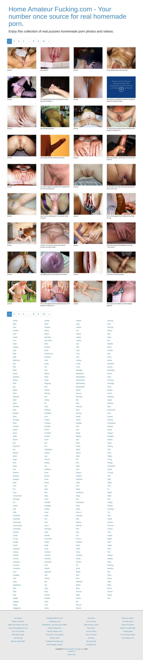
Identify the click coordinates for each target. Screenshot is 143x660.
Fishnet (47, 390)
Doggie (15, 598)
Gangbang (48, 449)
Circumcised (17, 496)
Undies (109, 535)
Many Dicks (91, 628)
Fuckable (48, 433)
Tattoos (109, 439)
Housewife (48, 539)
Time (109, 486)
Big (14, 387)
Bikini (15, 393)
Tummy (110, 529)
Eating (47, 330)
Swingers (110, 436)
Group (47, 482)
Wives (109, 588)
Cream (15, 545)
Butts (15, 482)
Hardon (47, 509)
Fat (46, 367)
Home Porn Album (127, 625)
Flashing (47, 410)
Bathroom (16, 360)
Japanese (48, 572)
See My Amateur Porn (54, 631)
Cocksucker (17, 522)
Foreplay (47, 423)
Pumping (79, 555)
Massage (79, 370)
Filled (46, 377)
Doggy (15, 605)
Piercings (79, 515)
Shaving (110, 321)
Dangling (16, 575)
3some (15, 321)
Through (110, 473)
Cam (14, 486)
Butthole (16, 473)
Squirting (110, 380)
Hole (46, 522)
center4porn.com (54, 621)
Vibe (109, 552)
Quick (78, 568)
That (109, 449)
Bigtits (15, 390)
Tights (109, 482)
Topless (110, 506)
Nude (78, 443)
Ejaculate (48, 337)
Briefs (15, 456)
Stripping (110, 397)
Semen (78, 598)
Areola (15, 337)
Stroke (109, 400)
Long (77, 354)
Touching (110, 509)
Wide (109, 582)
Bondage (16, 420)
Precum (78, 539)
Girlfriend (48, 469)
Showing (110, 327)
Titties (109, 496)
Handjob (47, 502)
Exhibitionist (49, 354)
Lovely (78, 363)
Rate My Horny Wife (18, 641)
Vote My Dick (18, 638)
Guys (46, 489)
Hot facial (48, 529)
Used (109, 542)
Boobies (16, 426)
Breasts (15, 453)
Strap (109, 387)
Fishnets (47, 393)
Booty (15, 433)
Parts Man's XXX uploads (54, 635)
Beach (15, 373)
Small (109, 347)
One (77, 463)
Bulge (15, 459)
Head (46, 512)
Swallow (110, 426)
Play (77, 519)
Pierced (78, 512)
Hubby (47, 542)
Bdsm (15, 370)
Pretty (78, 545)
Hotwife (47, 535)
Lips (77, 344)
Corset (15, 535)
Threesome (111, 466)
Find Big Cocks (91, 644)
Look (77, 357)
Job (46, 585)
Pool (77, 529)
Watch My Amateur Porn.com (18, 625)
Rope (78, 588)
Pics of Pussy (91, 621)
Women (110, 591)
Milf (77, 400)
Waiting (110, 558)
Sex (77, 601)
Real (77, 575)
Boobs (15, 430)
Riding (78, 585)
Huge (46, 545)
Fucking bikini (127, 631)
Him (46, 519)
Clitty (14, 512)
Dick (14, 588)
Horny (47, 525)
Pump (78, 552)
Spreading (111, 370)
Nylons (78, 453)
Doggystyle (17, 608)
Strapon (110, 390)
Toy (108, 512)
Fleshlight (48, 413)
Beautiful (16, 377)
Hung (46, 549)
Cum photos (18, 618)
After (14, 324)
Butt (14, 469)
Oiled (78, 456)
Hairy (46, 496)
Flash (46, 406)
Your (109, 598)
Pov (77, 535)
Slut (108, 340)
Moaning (79, 406)
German (47, 459)
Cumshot (16, 565)
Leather (78, 321)
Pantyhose (79, 492)
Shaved (78, 605)
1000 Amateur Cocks (91, 625)
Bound (15, 439)
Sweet (109, 430)
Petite (78, 509)
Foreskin (47, 426)
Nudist (78, 446)
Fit (45, 403)
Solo (109, 354)
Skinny (109, 330)
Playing (78, 522)
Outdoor (79, 476)
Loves (78, 367)
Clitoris (15, 506)
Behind (15, 380)
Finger (47, 380)
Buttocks (16, 476)
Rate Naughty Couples (54, 644)
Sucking (110, 420)
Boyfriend (16, 446)
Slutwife (110, 344)
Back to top (71, 654)
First (46, 387)
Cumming (16, 562)
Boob (15, 423)
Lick (77, 330)
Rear (77, 578)
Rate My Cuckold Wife (127, 628)
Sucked (110, 416)
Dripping (47, 327)
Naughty (79, 423)
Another (15, 330)
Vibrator (110, 555)
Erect (46, 344)
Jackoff (47, 568)
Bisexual (16, 397)
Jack (46, 565)
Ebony (47, 334)
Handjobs (48, 506)
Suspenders (111, 423)
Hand (46, 499)
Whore (109, 578)
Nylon (78, 449)
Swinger (110, 433)
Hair (46, 492)
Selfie (78, 595)
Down (46, 324)
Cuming (15, 558)
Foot (46, 416)
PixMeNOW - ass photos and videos (54, 625)
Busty (15, 466)
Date (14, 578)
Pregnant (79, 542)
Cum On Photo (91, 631)
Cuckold (16, 555)
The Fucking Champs (127, 635)
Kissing (47, 595)
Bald (14, 354)
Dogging (16, 601)
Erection (47, 347)
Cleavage (16, 499)
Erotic (46, 350)
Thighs (109, 456)
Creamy (15, 552)
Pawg (78, 496)
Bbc (14, 363)
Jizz (46, 582)
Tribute (109, 519)
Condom (16, 532)
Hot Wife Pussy (127, 621)
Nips (77, 439)
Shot (109, 324)
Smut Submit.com (128, 638)
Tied (108, 476)
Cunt (14, 572)
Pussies (78, 562)
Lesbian (78, 327)
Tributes (110, 522)
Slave (109, 337)
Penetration (80, 502)
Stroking (110, 403)
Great (46, 479)
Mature (78, 390)
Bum (14, 463)
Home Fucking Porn (55, 628)
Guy (46, 486)
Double (47, 321)
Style (109, 406)
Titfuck (109, 492)
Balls (14, 357)
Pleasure (79, 525)
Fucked (47, 436)
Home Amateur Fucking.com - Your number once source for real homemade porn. (67, 16)
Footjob (47, 420)
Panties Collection (18, 621)
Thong (109, 459)
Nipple (78, 433)
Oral (77, 469)
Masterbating (80, 377)
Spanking (110, 363)
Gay (46, 456)
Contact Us (71, 651)
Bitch (14, 400)
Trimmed (110, 525)
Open (78, 466)
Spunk (109, 373)
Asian (15, 344)
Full (46, 443)
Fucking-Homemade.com (54, 641)
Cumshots (16, 568)
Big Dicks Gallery (128, 618)
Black (15, 403)
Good (46, 473)
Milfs (77, 403)
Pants (78, 489)
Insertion (47, 555)
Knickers (47, 598)
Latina (47, 608)
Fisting (47, 400)
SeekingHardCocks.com (54, 618)
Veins (109, 549)
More (78, 410)
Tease (109, 443)
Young (109, 595)
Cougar (15, 539)
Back (14, 350)
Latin (46, 605)
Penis (78, 506)
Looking (78, 360)
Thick (109, 453)
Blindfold (16, 406)
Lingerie (78, 340)
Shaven (78, 608)
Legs (77, 324)
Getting (47, 463)
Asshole (16, 347)
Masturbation (80, 387)
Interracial (48, 562)
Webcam (110, 568)
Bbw (14, 367)
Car (14, 489)
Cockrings (16, 519)
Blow (14, 410)
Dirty (14, 595)
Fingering (48, 383)
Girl (46, 466)
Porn (77, 532)
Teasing (110, 446)
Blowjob (15, 413)
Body (15, 416)
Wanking (110, 565)
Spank (109, 360)
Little (77, 347)
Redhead (79, 582)
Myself (78, 416)
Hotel (46, 532)
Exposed (47, 357)
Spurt (109, 377)
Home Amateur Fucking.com (74, 649)
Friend (47, 430)
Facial (47, 363)
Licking (78, 334)
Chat (14, 492)
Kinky (46, 591)
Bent (14, 383)
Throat (109, 469)
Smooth (110, 350)
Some (109, 357)
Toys (109, 515)
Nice (77, 430)
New (77, 426)
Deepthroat (17, 585)
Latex (46, 601)
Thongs (110, 463)
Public (78, 549)
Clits (14, 509)
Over (77, 486)
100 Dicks (91, 638)
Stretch (109, 393)
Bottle (15, 436)
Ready (78, 572)
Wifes (109, 585)
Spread (109, 367)
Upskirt (109, 539)
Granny (47, 476)
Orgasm (78, 473)
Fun (46, 446)
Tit (108, 489)
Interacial (48, 558)
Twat (109, 532)
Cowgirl (15, 542)
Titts (108, 499)
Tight (109, 479)
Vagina (109, 545)
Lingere (78, 337)
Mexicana (79, 397)
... (28, 41)
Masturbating (80, 383)
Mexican (79, 393)
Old (77, 459)
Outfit (78, 482)
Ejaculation (48, 340)
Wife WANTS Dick (18, 635)
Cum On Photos (91, 635)
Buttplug (16, 479)
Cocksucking (17, 525)
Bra (14, 449)
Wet (108, 572)
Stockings (110, 383)
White (109, 575)
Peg (77, 499)
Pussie (78, 558)
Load (77, 350)
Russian (79, 591)
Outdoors (79, 479)
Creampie (16, 549)
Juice (46, 588)
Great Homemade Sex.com (18, 628)
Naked (78, 420)
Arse (14, 340)
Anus (15, 334)
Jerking (47, 578)
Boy (14, 443)
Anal (14, 327)
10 (44, 41)
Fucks (47, 439)
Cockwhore (17, 529)
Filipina (47, 373)
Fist (46, 397)
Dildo (15, 591)
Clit (14, 502)
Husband (48, 552)
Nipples (78, 436)
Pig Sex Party (54, 638)
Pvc (77, 565)
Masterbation (80, 380)
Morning (79, 413)
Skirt (109, 334)
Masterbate (80, 373)
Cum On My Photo (18, 631)
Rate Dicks (91, 618)
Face (46, 360)
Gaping (47, 453)
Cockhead (16, 515)
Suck (109, 413)
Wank (109, 562)
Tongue (110, 502)
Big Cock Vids (91, 641)
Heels (46, 515)
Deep (15, 582)
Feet (46, 370)
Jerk (46, 575)
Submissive (111, 410)
